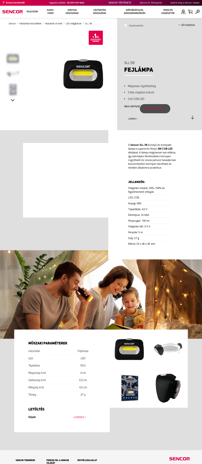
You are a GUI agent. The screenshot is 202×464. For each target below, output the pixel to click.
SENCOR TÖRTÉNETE (120, 3)
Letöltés (132, 119)
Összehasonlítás (136, 26)
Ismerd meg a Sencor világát (185, 3)
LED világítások (188, 25)
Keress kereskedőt (15, 3)
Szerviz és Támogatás (151, 3)
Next (13, 100)
